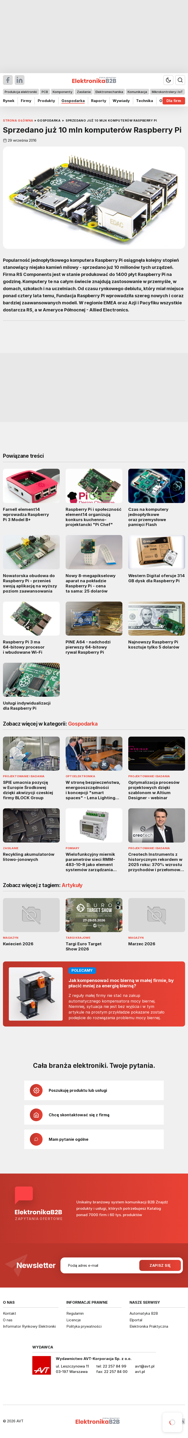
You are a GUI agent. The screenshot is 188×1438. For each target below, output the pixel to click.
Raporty (98, 100)
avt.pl (140, 1371)
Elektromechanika (109, 92)
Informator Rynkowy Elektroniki (29, 1326)
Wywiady (121, 100)
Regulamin (75, 1313)
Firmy (26, 100)
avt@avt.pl (144, 1366)
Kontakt (9, 1313)
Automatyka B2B (143, 1313)
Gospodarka (73, 100)
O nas (7, 1320)
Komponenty (62, 92)
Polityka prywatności (84, 1326)
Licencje (73, 1320)
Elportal (135, 1320)
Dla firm (173, 100)
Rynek (8, 100)
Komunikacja (137, 92)
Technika (144, 100)
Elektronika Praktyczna (148, 1326)
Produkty (46, 100)
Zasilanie (84, 92)
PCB (45, 92)
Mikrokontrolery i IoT (167, 92)
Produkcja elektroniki (21, 92)
